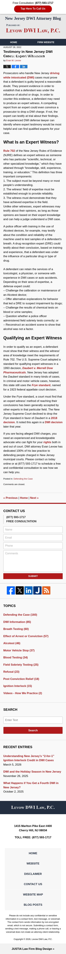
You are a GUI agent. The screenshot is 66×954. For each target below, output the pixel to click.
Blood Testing (15, 657)
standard (41, 385)
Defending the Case (23, 479)
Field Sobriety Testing (20, 664)
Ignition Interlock (17, 686)
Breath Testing (16, 629)
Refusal (11, 671)
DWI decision (54, 422)
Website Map (33, 894)
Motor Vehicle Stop (19, 650)
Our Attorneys (20, 49)
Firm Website (45, 42)
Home (13, 42)
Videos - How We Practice (22, 693)
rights (47, 442)
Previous (10, 497)
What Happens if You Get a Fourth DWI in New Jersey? (31, 785)
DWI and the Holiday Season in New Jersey (32, 771)
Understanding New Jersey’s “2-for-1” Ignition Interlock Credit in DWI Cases (28, 758)
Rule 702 (9, 150)
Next (34, 497)
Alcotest (11, 643)
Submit (33, 576)
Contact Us (33, 884)
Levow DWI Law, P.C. (42, 939)
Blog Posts (33, 904)
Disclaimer (33, 874)
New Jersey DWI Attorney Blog (33, 29)
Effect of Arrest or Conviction (25, 636)
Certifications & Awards (26, 55)
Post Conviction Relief (21, 679)
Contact (17, 62)
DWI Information (17, 622)
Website (33, 863)
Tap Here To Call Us (33, 8)
